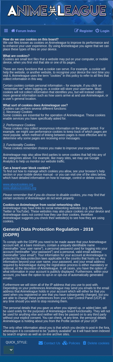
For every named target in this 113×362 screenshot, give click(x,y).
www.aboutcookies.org (18, 184)
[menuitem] (102, 30)
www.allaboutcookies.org (19, 188)
